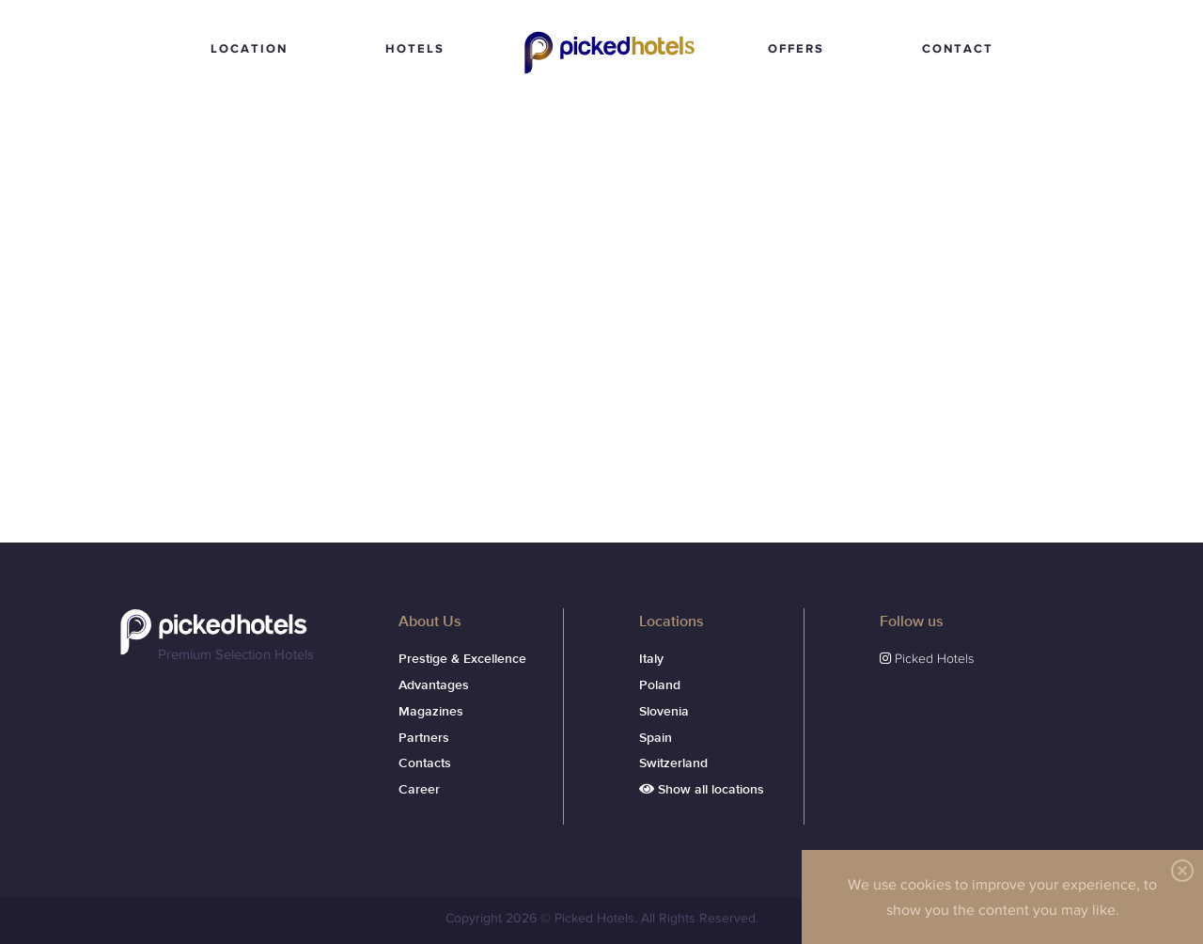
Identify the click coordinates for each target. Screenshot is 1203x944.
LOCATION (249, 48)
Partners (423, 738)
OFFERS (796, 48)
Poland (659, 685)
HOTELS (415, 48)
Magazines (430, 711)
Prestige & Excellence (462, 659)
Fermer (1179, 871)
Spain (655, 738)
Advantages (433, 685)
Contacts (424, 763)
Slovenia (664, 711)
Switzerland (673, 763)
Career (419, 789)
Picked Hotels (613, 75)
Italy (651, 659)
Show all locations (701, 789)
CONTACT (957, 48)
